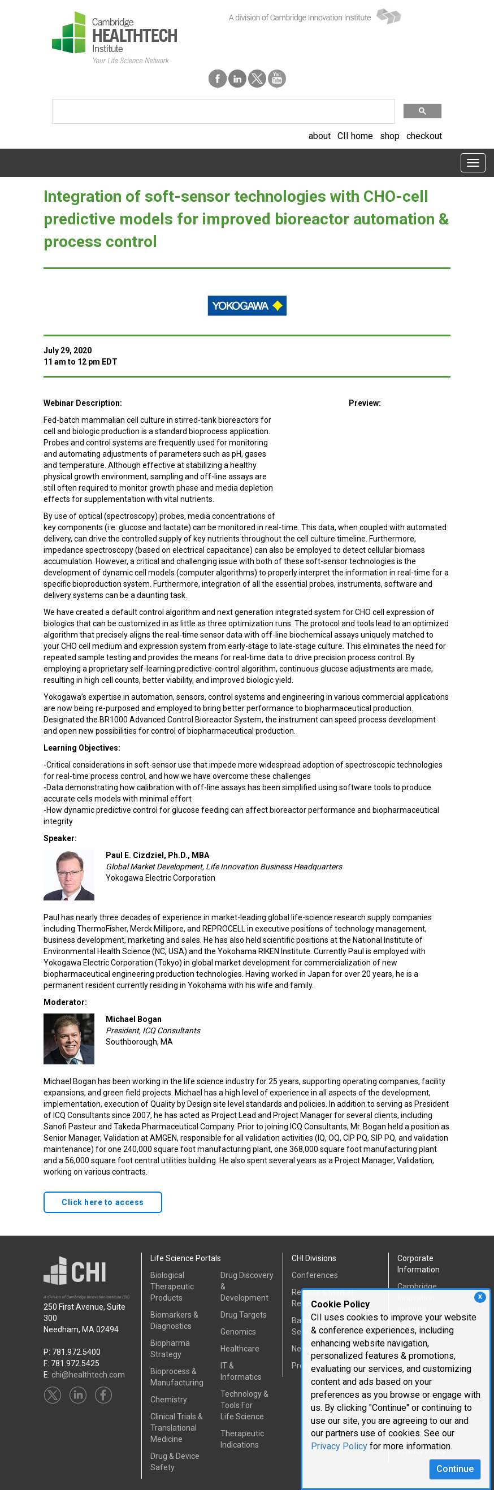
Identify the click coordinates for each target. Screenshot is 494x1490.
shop (390, 136)
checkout (424, 136)
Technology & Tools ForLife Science (244, 1405)
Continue (455, 1468)
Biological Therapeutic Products (172, 1286)
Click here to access (103, 1202)
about (320, 136)
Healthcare (239, 1348)
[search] (222, 111)
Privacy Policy (339, 1446)
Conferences (315, 1275)
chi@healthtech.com (88, 1374)
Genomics (238, 1331)
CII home (355, 136)
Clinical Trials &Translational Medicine (176, 1428)
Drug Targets (243, 1314)
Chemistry (168, 1399)
